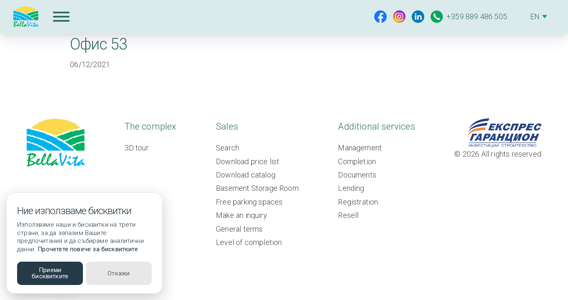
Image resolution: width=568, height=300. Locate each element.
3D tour (137, 147)
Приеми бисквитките (50, 273)
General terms (239, 229)
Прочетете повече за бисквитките (88, 249)
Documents (357, 174)
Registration (358, 202)
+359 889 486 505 (468, 16)
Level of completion (249, 242)
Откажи (119, 273)
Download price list (247, 161)
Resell (348, 215)
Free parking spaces (249, 202)
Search (227, 147)
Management (360, 147)
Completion (357, 161)
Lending (351, 188)
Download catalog (245, 174)
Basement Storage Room (257, 188)
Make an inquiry (241, 215)
